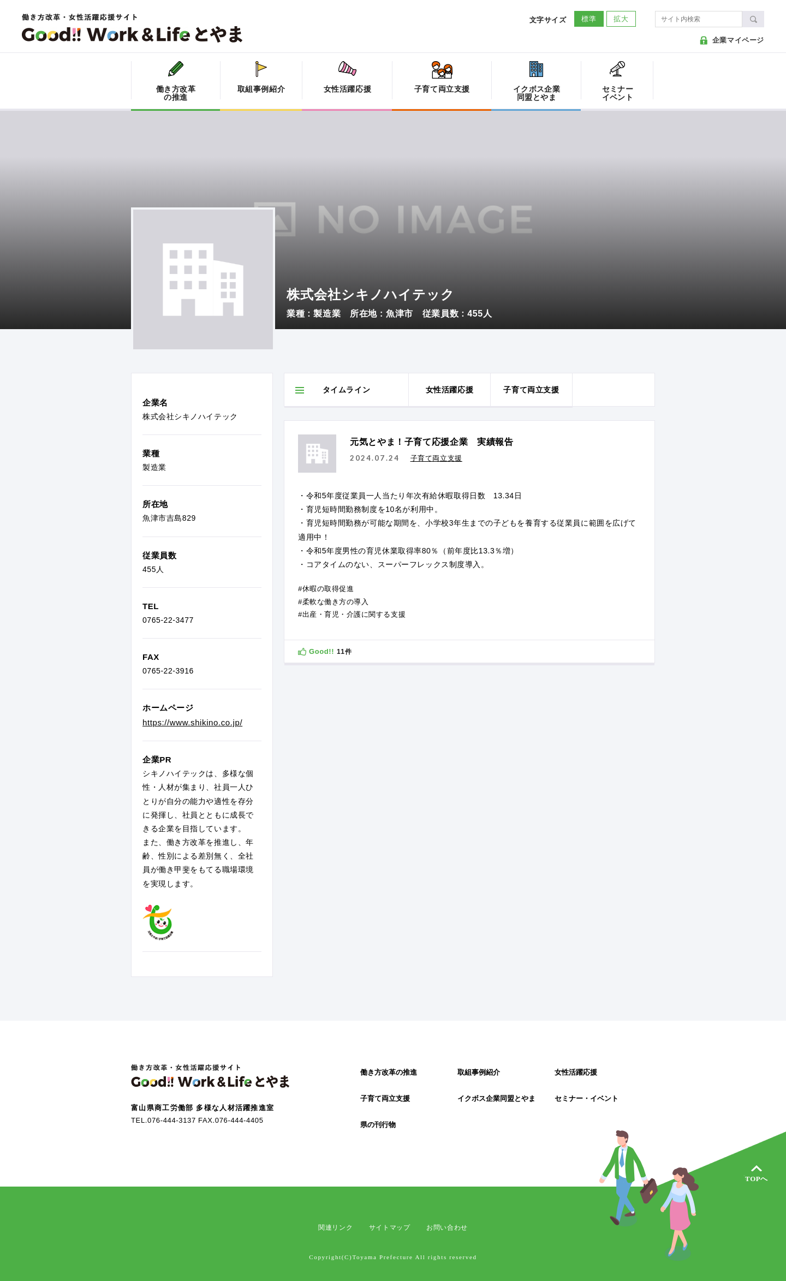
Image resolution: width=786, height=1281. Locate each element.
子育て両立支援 (385, 1098)
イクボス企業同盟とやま (496, 1098)
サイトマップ (389, 1227)
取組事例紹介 (478, 1072)
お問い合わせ (447, 1227)
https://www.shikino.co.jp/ (192, 722)
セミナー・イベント (586, 1098)
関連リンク (335, 1227)
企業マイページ (738, 40)
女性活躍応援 (576, 1072)
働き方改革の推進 (388, 1072)
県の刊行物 (378, 1125)
